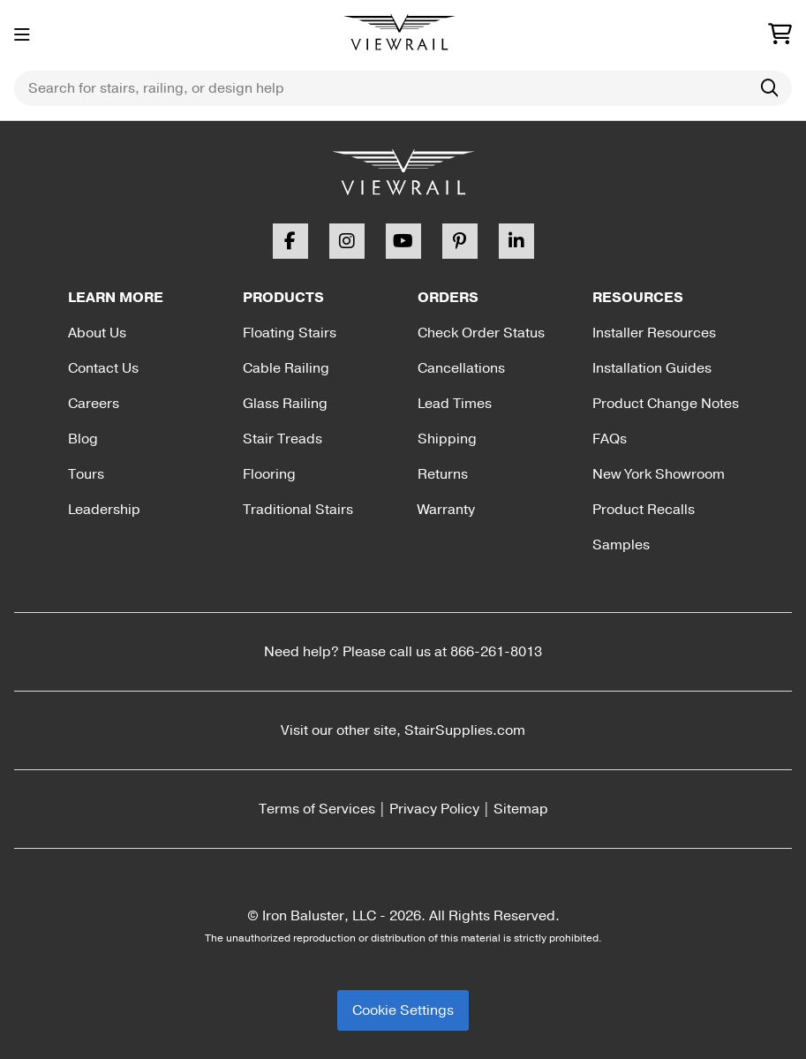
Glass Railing (285, 403)
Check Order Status (481, 333)
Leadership (104, 509)
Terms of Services (317, 809)
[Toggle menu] (22, 35)
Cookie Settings (403, 1010)
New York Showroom (658, 474)
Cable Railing (286, 368)
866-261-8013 (496, 652)
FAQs (609, 439)
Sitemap (520, 809)
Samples (621, 545)
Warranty (446, 509)
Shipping (447, 439)
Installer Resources (654, 333)
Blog (83, 439)
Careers (93, 403)
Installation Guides (652, 368)
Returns (443, 474)
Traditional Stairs (298, 509)
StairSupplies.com (464, 730)
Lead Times (455, 403)
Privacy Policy (434, 809)
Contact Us (103, 368)
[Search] (769, 88)
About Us (97, 333)
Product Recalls (643, 509)
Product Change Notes (665, 403)
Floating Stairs (289, 333)
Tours (86, 474)
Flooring (269, 474)
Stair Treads (282, 439)
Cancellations (461, 368)
